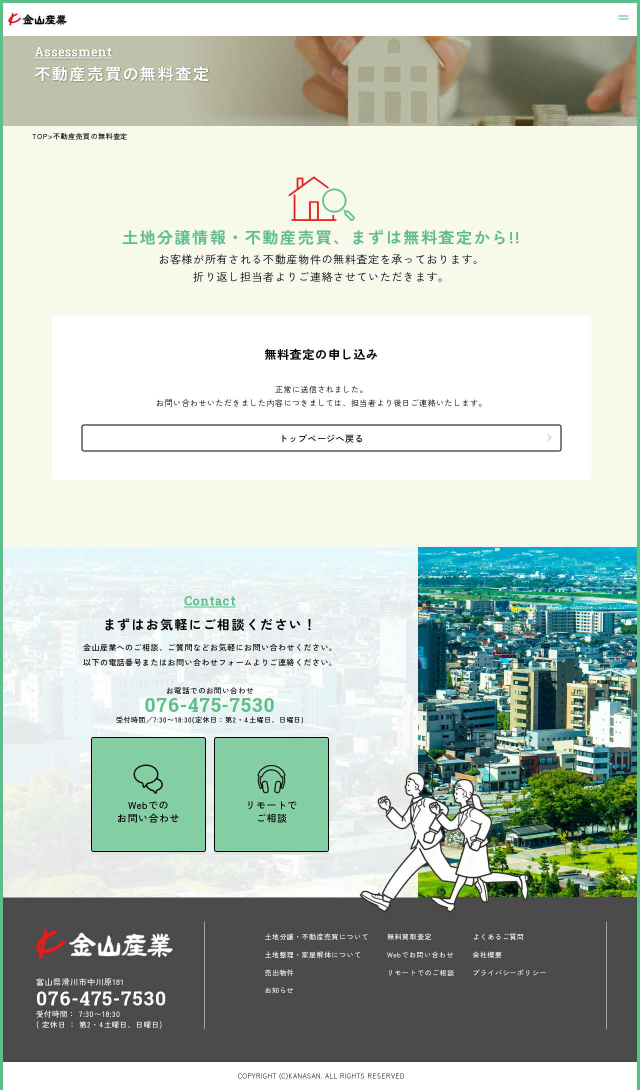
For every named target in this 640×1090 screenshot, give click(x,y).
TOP (40, 136)
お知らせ (279, 990)
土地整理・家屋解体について (313, 955)
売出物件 (279, 973)
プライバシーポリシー (510, 973)
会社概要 (487, 955)
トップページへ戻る (321, 438)
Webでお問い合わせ (420, 955)
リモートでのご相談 (420, 973)
